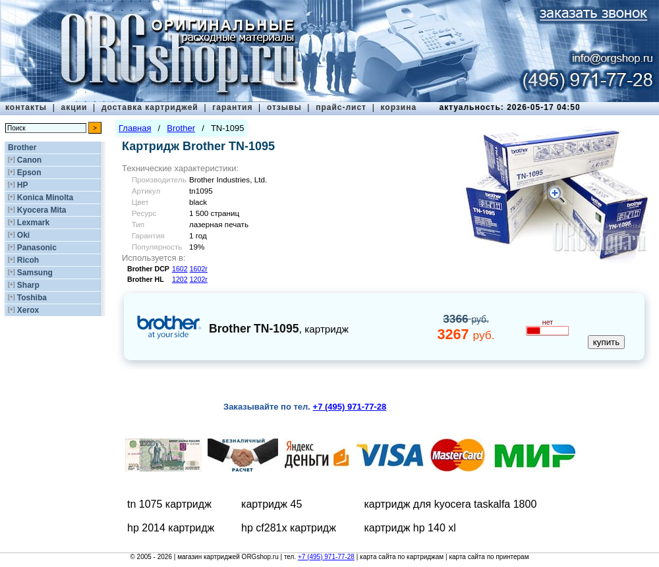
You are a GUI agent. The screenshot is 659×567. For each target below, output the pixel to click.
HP (22, 185)
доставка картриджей (149, 107)
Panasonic (37, 247)
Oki (23, 235)
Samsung (35, 272)
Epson (29, 172)
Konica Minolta (45, 197)
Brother (22, 147)
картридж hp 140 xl (409, 527)
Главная (135, 128)
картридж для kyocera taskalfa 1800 (450, 504)
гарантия (232, 107)
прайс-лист (341, 107)
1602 (180, 269)
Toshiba (32, 297)
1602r (199, 269)
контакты (26, 107)
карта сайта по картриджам (402, 556)
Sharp (28, 285)
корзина (398, 107)
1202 (180, 279)
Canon (29, 160)
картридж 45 (271, 504)
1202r (199, 279)
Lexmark (33, 222)
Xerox (28, 310)
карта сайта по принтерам (489, 556)
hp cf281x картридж (288, 527)
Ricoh (28, 260)
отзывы (284, 107)
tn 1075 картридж (169, 504)
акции (74, 107)
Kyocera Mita (42, 210)
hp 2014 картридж (170, 527)
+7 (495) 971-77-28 (326, 556)
